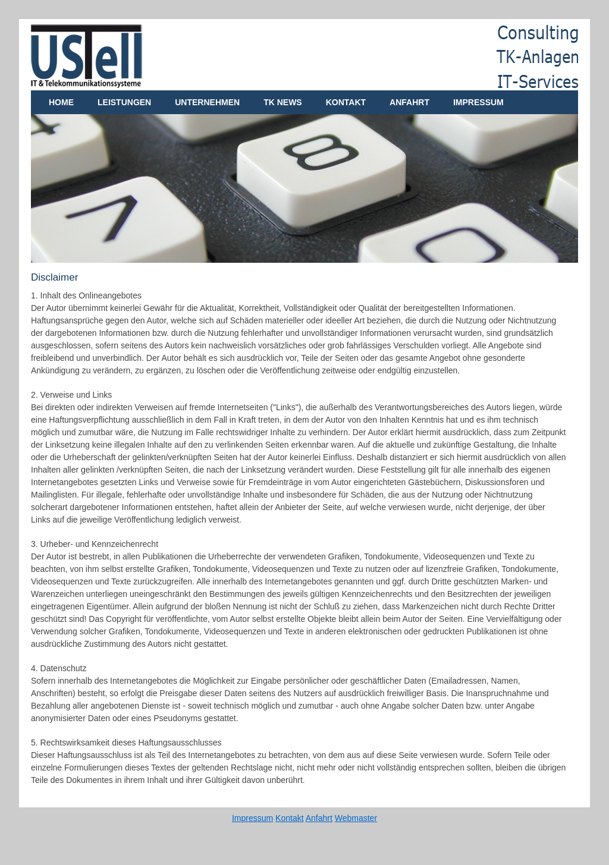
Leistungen (124, 102)
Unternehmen (207, 102)
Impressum (478, 102)
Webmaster (356, 818)
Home (61, 102)
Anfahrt (409, 102)
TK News (282, 102)
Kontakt (346, 102)
